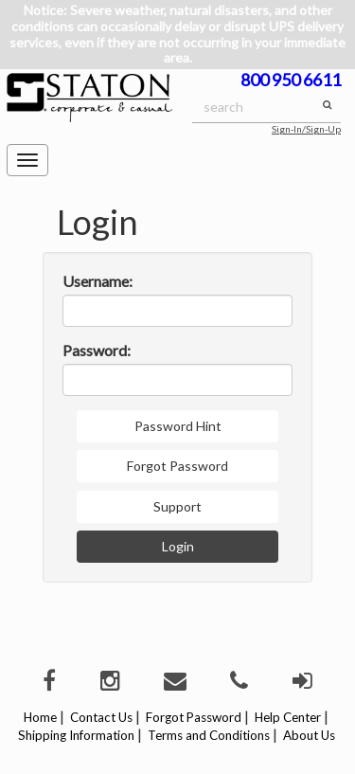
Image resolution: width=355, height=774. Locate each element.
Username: (97, 281)
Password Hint (178, 426)
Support (177, 506)
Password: (96, 350)
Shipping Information (76, 735)
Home (40, 717)
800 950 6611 (290, 79)
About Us (309, 735)
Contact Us (101, 717)
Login (178, 546)
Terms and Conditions (209, 735)
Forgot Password (177, 466)
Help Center (288, 717)
